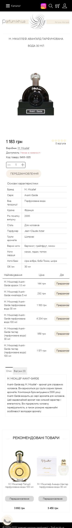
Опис (9, 371)
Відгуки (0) (20, 371)
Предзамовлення (62, 283)
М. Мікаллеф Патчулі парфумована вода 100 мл (21, 485)
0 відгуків (61, 143)
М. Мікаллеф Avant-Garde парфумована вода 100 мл (14, 318)
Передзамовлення (24, 173)
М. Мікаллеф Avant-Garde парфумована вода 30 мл (14, 305)
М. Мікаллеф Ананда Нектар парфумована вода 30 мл (54, 485)
